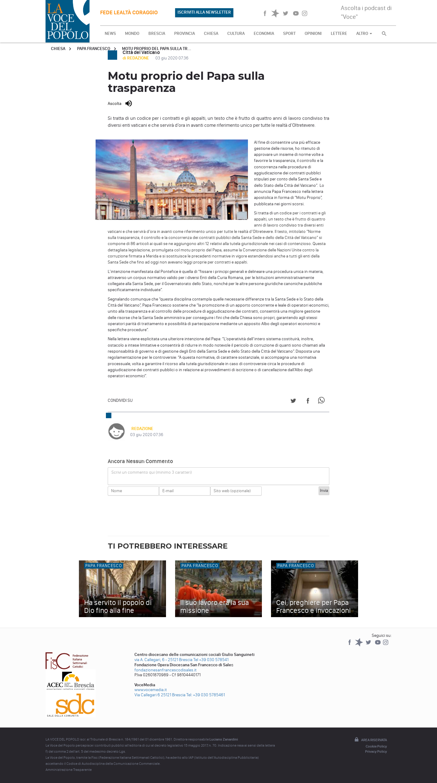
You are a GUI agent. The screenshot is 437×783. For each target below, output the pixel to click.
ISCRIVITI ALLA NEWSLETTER (204, 12)
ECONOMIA (264, 33)
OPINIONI (313, 33)
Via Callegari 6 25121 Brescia (159, 694)
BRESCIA (156, 33)
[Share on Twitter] (293, 401)
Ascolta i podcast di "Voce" (366, 12)
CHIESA (211, 33)
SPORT (289, 33)
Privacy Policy (376, 751)
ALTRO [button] (364, 33)
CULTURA (236, 33)
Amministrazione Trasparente (69, 770)
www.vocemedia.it (150, 689)
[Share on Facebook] (308, 401)
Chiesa (58, 48)
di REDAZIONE (136, 58)
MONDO (132, 33)
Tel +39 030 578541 (211, 659)
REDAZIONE (141, 428)
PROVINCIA (184, 33)
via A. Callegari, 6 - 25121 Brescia (163, 659)
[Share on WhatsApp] (322, 401)
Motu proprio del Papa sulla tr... (156, 48)
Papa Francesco (93, 48)
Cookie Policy (376, 746)
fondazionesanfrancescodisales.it (165, 670)
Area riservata (370, 740)
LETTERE (339, 33)
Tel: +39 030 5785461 (205, 694)
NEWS (110, 33)
